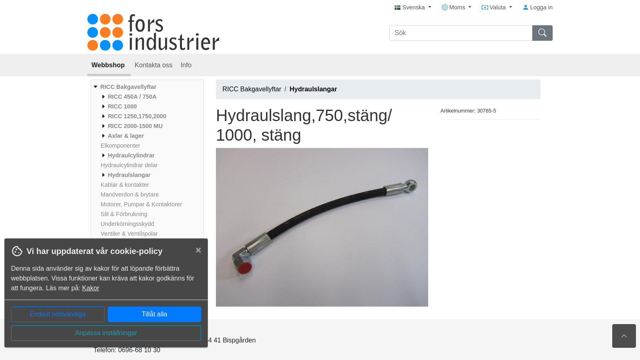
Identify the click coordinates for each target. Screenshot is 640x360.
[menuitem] (146, 165)
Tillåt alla (154, 314)
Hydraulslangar (313, 89)
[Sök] (461, 33)
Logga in (537, 7)
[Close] (198, 250)
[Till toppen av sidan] (624, 336)
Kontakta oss (154, 65)
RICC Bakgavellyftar (251, 89)
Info (185, 65)
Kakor (90, 288)
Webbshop (109, 65)
